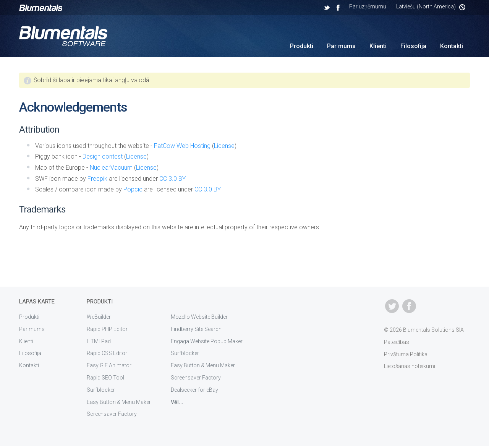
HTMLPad (99, 341)
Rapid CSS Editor (107, 353)
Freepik (97, 178)
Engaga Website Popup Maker (207, 341)
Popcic (132, 189)
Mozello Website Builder (199, 317)
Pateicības (396, 342)
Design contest (103, 156)
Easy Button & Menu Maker (119, 402)
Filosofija (413, 46)
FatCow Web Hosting (182, 145)
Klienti (378, 46)
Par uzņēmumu (367, 6)
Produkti (301, 46)
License (224, 145)
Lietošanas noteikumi (409, 366)
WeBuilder (99, 317)
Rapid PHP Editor (107, 329)
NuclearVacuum (111, 167)
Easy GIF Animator (109, 365)
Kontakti (451, 46)
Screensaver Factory (112, 414)
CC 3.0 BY (172, 178)
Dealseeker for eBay (194, 390)
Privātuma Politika (405, 354)
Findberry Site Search (196, 329)
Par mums (341, 46)
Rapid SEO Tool (105, 378)
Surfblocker (101, 390)
